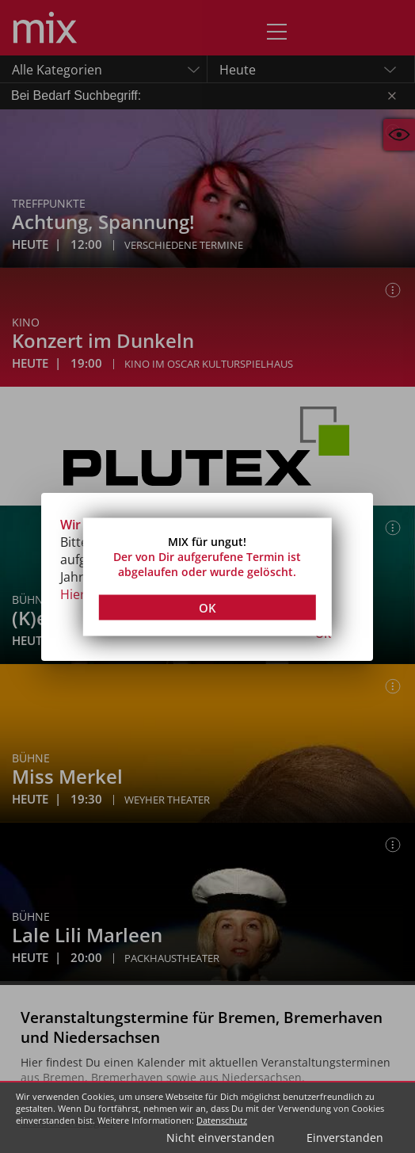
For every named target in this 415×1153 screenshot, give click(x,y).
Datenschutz (221, 1120)
